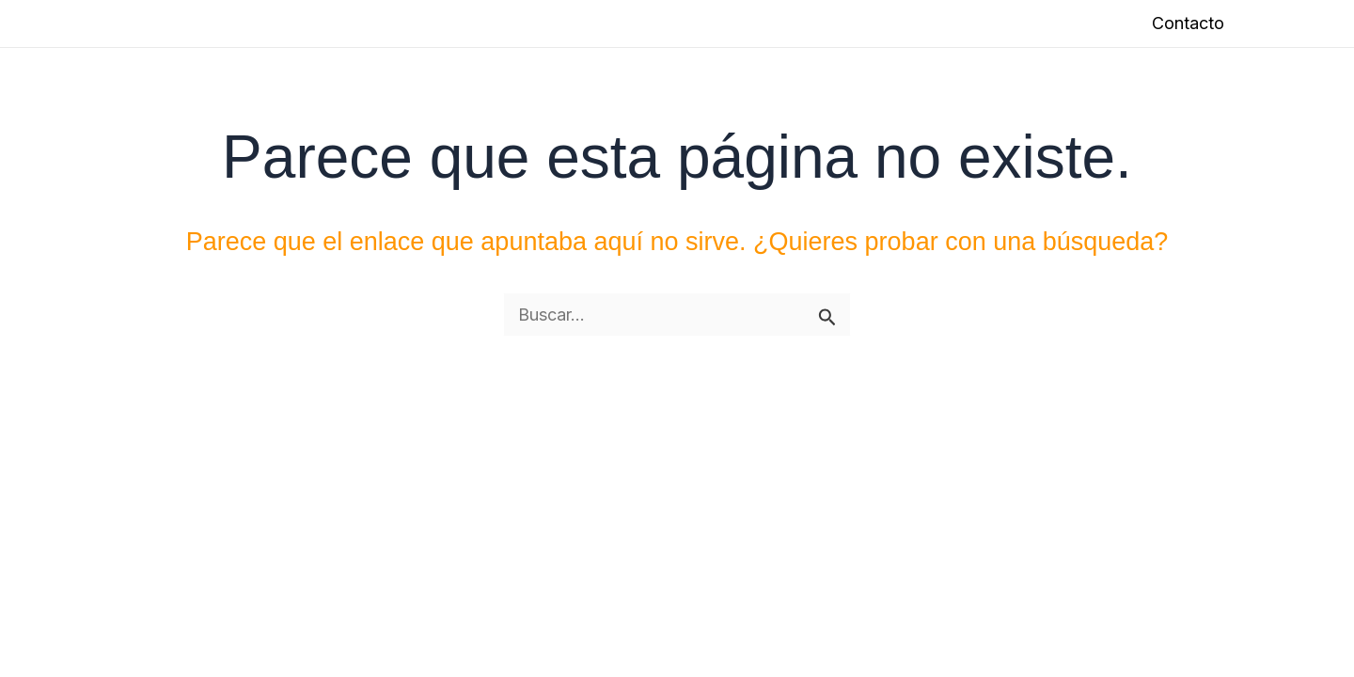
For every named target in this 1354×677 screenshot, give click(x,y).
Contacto (1188, 23)
